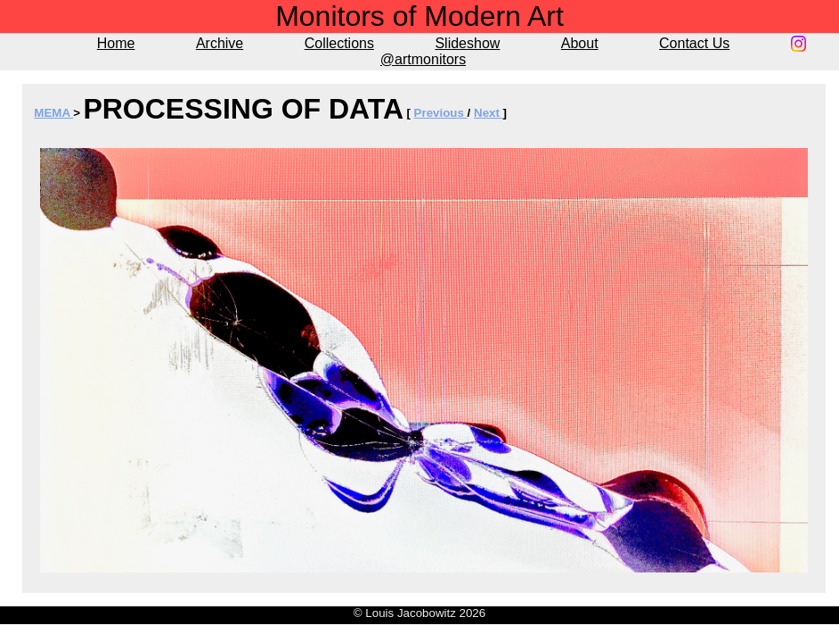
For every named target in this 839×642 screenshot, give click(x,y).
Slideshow (467, 43)
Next (488, 112)
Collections (339, 43)
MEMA (53, 112)
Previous (441, 112)
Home (116, 43)
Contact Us (694, 43)
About (580, 43)
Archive (219, 43)
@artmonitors (423, 59)
